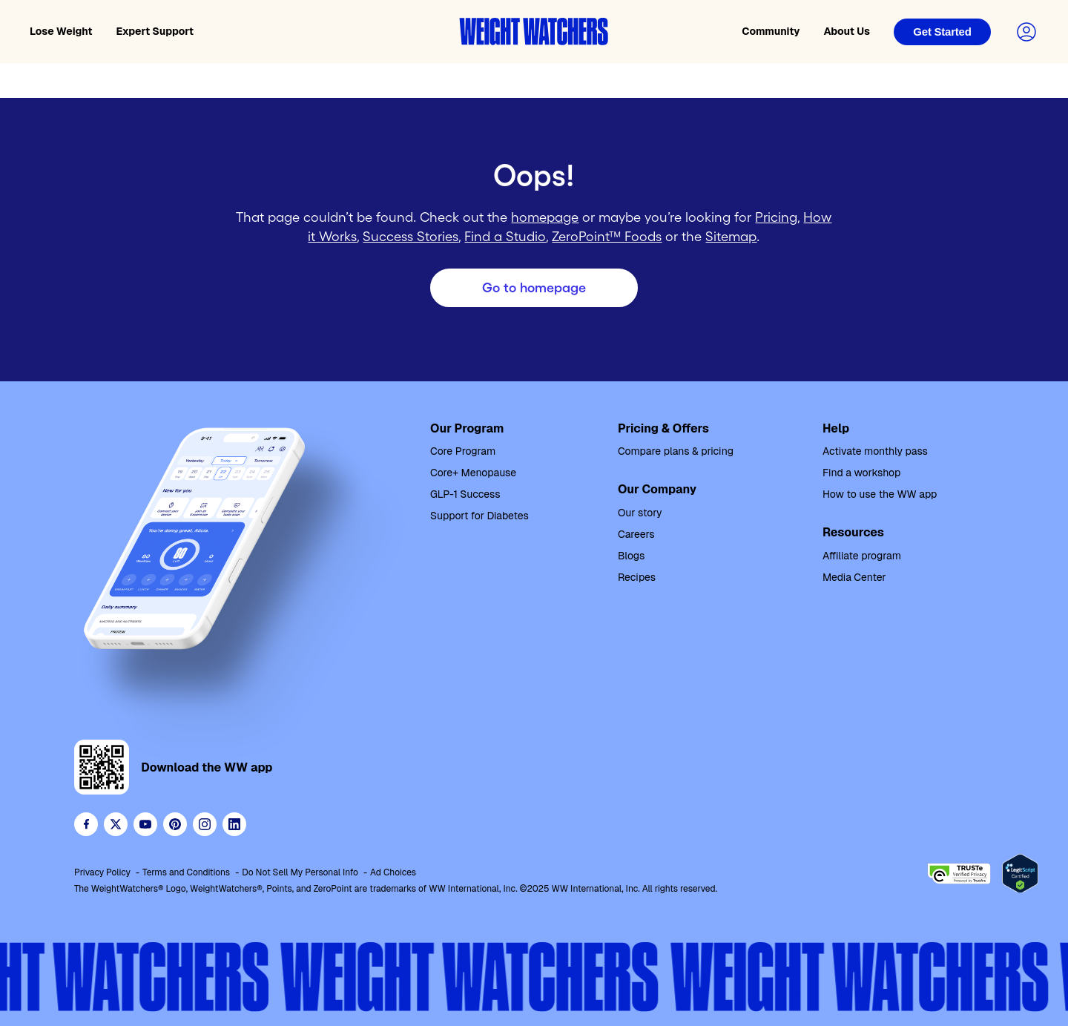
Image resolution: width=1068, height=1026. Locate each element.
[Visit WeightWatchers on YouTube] (145, 824)
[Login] (942, 32)
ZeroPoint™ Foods (607, 236)
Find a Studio (505, 236)
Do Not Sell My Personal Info (300, 872)
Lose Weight (61, 31)
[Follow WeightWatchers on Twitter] (116, 824)
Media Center (854, 577)
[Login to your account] (1026, 32)
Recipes (637, 577)
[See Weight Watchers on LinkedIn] (234, 824)
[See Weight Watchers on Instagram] (205, 824)
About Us (846, 31)
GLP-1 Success (465, 494)
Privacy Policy (102, 872)
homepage (544, 217)
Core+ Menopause (473, 472)
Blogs (631, 555)
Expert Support (155, 31)
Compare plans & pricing (676, 451)
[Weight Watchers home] (534, 31)
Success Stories (410, 236)
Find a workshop (861, 472)
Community (771, 31)
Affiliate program (862, 555)
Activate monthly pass (875, 451)
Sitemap (730, 236)
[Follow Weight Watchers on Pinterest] (175, 824)
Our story (640, 512)
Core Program (462, 451)
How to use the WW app (880, 494)
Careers (636, 534)
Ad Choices (393, 872)
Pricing (776, 217)
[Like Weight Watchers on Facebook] (86, 824)
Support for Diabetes (479, 515)
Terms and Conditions (186, 872)
